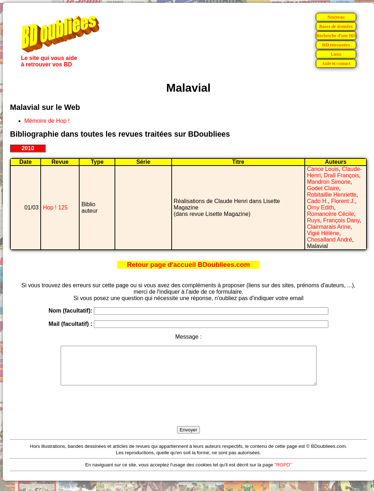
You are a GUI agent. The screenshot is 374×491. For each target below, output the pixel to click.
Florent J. (343, 201)
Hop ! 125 (55, 207)
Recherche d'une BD (336, 35)
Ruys (313, 220)
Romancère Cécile (330, 214)
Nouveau (335, 17)
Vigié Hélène (323, 233)
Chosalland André (329, 240)
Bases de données (336, 26)
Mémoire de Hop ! (47, 121)
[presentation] (188, 414)
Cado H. (317, 201)
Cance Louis (323, 169)
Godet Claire (323, 188)
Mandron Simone (328, 182)
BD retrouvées (336, 44)
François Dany (341, 220)
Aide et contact (336, 63)
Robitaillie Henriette (332, 195)
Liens (336, 54)
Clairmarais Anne (328, 227)
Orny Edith (320, 207)
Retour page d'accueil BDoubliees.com (188, 264)
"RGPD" (283, 472)
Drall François (341, 175)
